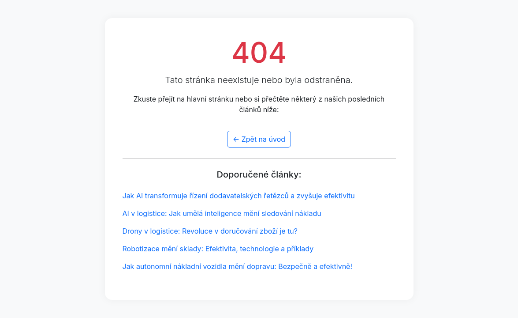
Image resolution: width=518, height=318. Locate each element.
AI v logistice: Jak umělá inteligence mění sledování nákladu (222, 213)
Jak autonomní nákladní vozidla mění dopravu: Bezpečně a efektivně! (238, 266)
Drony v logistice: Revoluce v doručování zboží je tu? (210, 231)
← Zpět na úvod (259, 139)
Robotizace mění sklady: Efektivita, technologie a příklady (218, 248)
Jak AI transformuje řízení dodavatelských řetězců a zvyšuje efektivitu (239, 195)
